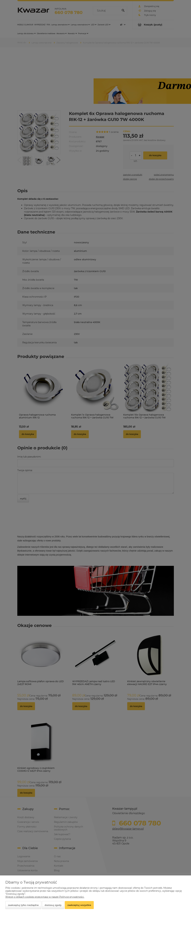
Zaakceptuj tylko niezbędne (23, 905)
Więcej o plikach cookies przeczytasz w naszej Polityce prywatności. (44, 896)
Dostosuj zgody (53, 905)
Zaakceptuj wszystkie (79, 905)
